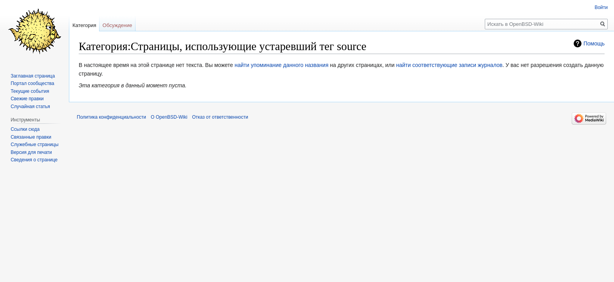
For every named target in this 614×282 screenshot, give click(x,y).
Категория (84, 25)
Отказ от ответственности (220, 117)
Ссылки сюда (25, 129)
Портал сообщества (32, 83)
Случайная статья (30, 106)
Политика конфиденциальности (111, 117)
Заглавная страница (33, 76)
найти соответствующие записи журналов (449, 65)
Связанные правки (31, 137)
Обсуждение (117, 25)
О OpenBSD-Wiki (169, 117)
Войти (601, 7)
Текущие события (30, 91)
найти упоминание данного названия (282, 65)
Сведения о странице (34, 160)
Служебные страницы (34, 144)
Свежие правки (27, 98)
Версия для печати (31, 152)
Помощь (594, 43)
